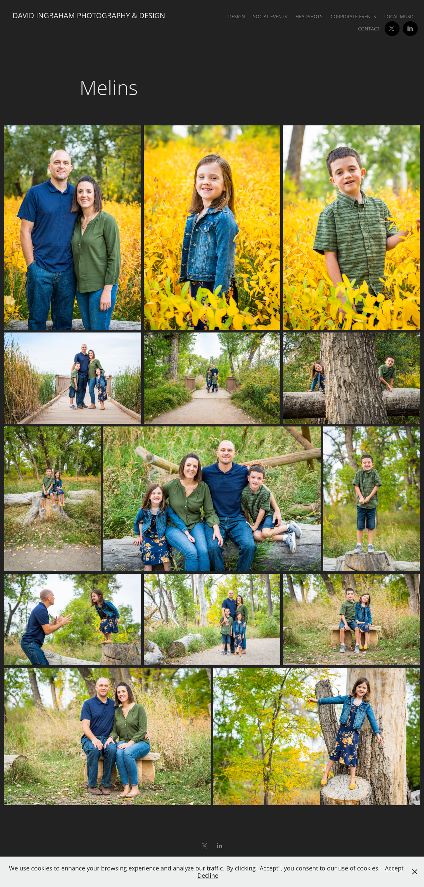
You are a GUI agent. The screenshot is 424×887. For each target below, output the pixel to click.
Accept (394, 868)
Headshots (309, 16)
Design (236, 16)
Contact (369, 28)
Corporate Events (353, 16)
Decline (207, 875)
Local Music (399, 16)
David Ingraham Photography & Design (89, 15)
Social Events (270, 16)
